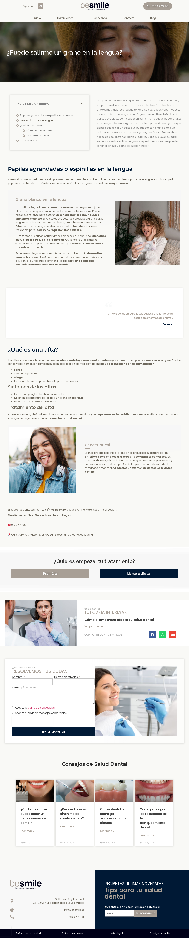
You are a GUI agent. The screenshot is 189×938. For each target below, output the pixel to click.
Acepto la (35, 707)
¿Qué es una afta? (31, 125)
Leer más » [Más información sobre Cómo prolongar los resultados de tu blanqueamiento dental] (147, 835)
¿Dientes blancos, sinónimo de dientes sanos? (74, 814)
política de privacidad (41, 707)
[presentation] (32, 721)
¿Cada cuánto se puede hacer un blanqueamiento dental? (33, 816)
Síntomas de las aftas (39, 130)
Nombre (17, 677)
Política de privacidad (28, 933)
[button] (82, 103)
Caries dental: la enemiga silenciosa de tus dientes (113, 816)
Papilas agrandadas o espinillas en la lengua (47, 115)
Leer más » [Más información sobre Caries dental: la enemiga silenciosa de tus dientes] (107, 831)
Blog (153, 18)
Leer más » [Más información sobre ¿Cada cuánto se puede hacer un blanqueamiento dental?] (27, 831)
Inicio (37, 18)
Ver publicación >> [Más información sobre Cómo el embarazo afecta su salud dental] (96, 626)
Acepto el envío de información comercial (133, 907)
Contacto (128, 18)
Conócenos (99, 18)
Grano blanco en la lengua (36, 120)
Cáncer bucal (28, 140)
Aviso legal (116, 933)
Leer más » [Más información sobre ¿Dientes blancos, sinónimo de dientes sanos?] (67, 826)
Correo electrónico (66, 677)
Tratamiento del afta (39, 135)
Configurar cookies (161, 933)
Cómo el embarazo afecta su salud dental (119, 619)
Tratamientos (67, 18)
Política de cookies (72, 933)
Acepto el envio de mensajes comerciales (41, 713)
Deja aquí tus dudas (24, 687)
